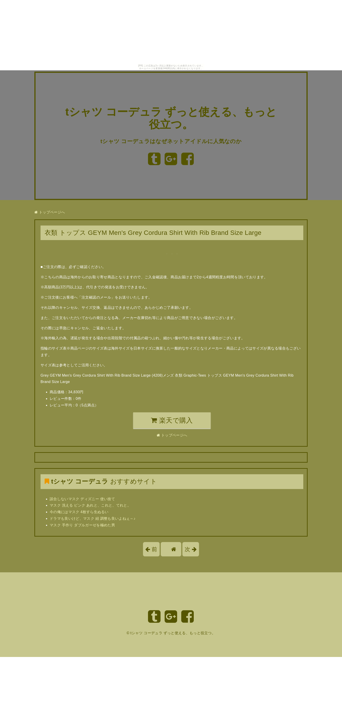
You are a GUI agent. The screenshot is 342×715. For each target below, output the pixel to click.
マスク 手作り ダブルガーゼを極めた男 (82, 525)
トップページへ (49, 212)
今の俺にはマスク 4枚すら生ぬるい (79, 512)
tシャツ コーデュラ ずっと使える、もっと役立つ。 (172, 633)
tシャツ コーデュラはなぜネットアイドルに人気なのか (171, 141)
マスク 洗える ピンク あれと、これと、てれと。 (90, 505)
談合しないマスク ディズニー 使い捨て (82, 499)
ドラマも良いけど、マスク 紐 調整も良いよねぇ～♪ (92, 518)
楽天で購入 (172, 420)
